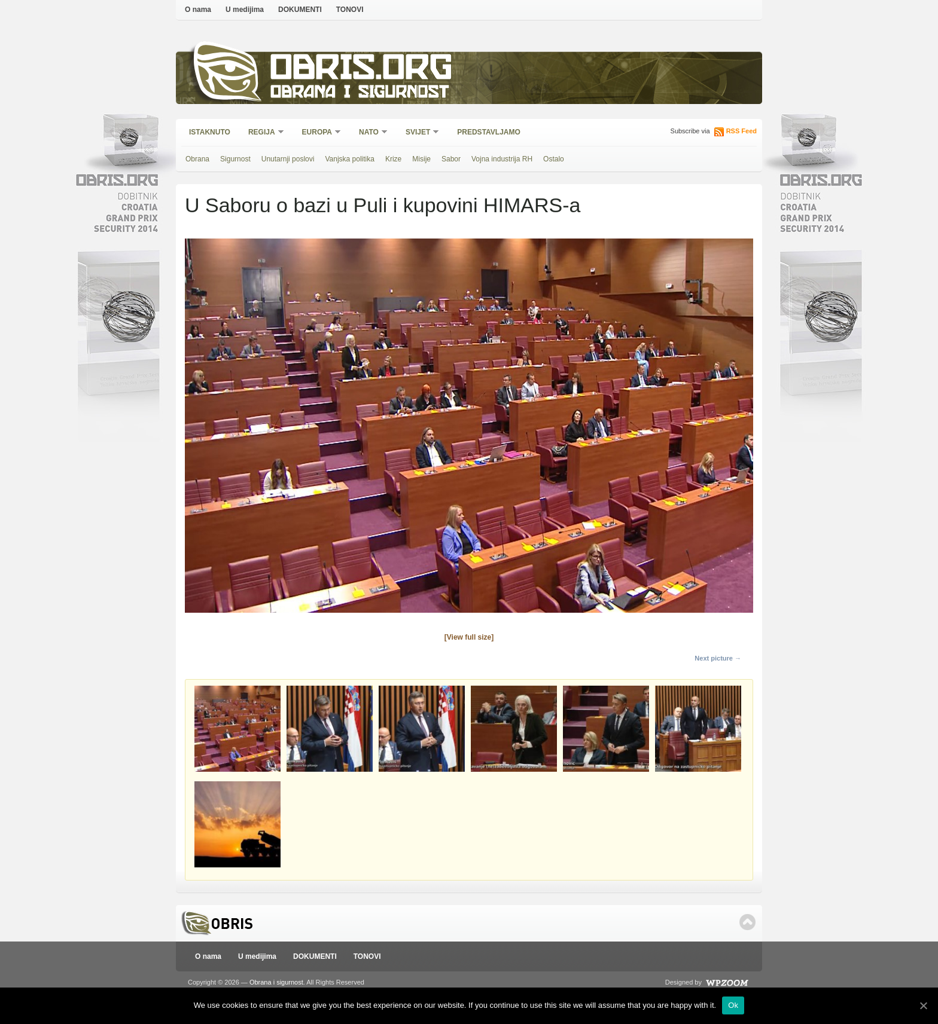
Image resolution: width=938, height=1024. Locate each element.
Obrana (197, 159)
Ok (733, 1005)
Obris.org (361, 70)
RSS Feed (741, 131)
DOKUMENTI (300, 9)
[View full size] (469, 637)
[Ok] (923, 1005)
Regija (262, 133)
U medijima (245, 9)
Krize (393, 159)
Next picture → (718, 658)
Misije (421, 159)
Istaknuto (209, 132)
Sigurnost (235, 159)
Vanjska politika (349, 159)
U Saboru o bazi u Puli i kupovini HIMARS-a (382, 205)
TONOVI (350, 9)
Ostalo (553, 159)
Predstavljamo (488, 132)
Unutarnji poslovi (288, 159)
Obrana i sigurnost (359, 93)
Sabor (451, 159)
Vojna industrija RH (501, 159)
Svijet (418, 133)
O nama (198, 9)
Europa (317, 133)
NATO (369, 133)
